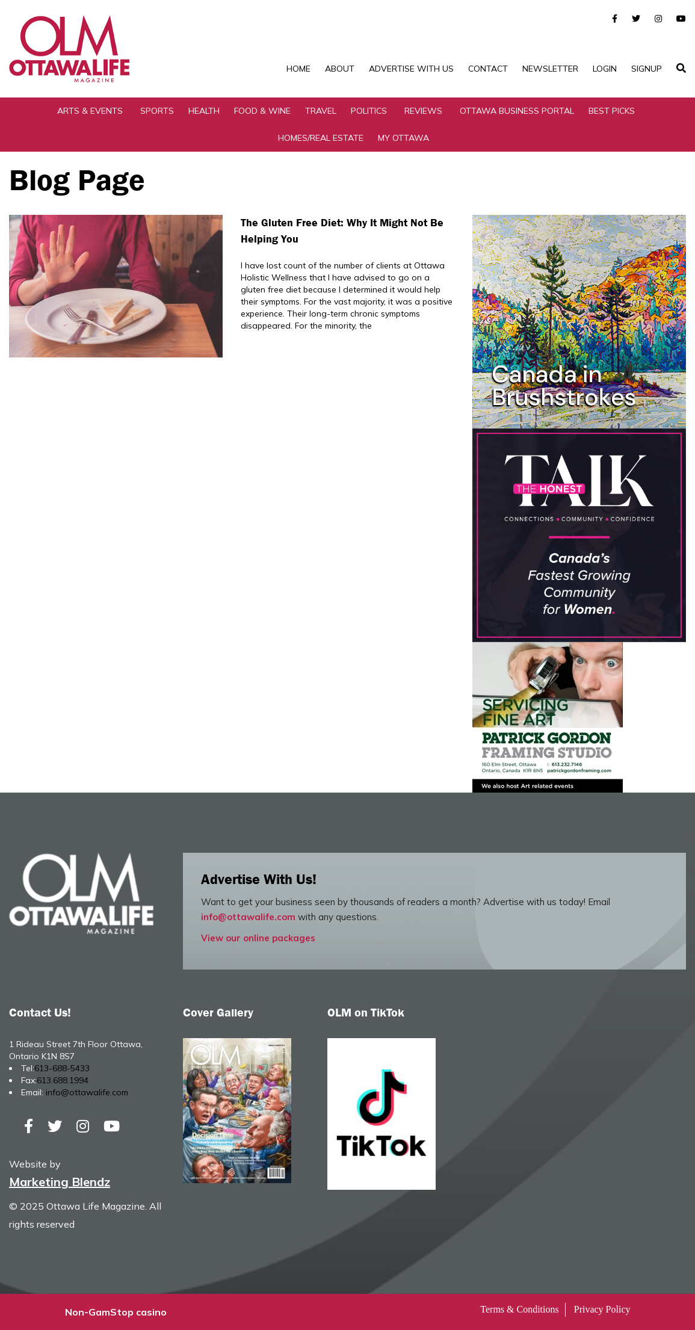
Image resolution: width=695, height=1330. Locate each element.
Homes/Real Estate (320, 137)
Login (605, 68)
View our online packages (258, 938)
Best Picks (611, 110)
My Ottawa (403, 137)
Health (204, 110)
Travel (320, 110)
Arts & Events (90, 110)
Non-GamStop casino (116, 1312)
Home (298, 68)
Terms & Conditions (519, 1309)
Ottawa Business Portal (517, 110)
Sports (157, 110)
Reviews (423, 110)
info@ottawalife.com (248, 917)
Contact (488, 68)
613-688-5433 (62, 1068)
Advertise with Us (411, 68)
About (339, 68)
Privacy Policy (602, 1309)
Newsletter (550, 68)
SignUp (646, 68)
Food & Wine (262, 110)
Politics (369, 110)
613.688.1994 (62, 1080)
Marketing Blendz (59, 1181)
